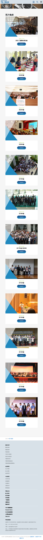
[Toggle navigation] (41, 2)
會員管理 (7, 473)
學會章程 (7, 452)
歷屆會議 (7, 487)
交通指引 (7, 483)
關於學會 (7, 447)
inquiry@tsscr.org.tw (12, 526)
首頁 (6, 438)
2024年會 (7, 478)
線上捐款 (7, 471)
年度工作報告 (8, 454)
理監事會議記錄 (9, 461)
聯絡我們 (7, 449)
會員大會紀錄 (8, 456)
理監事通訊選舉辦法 (10, 463)
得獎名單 (7, 485)
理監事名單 (7, 458)
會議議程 (7, 481)
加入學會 (7, 468)
